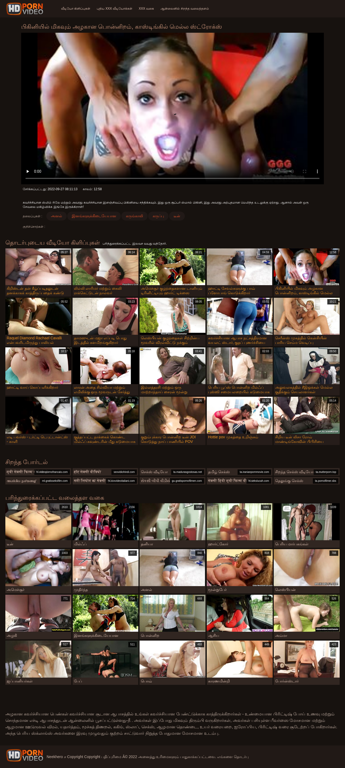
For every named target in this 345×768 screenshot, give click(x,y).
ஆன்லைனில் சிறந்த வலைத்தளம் (184, 8)
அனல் (56, 216)
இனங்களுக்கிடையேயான (94, 216)
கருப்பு (158, 216)
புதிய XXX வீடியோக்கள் (114, 8)
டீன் (177, 216)
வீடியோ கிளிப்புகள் (75, 8)
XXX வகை (146, 8)
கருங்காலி (134, 216)
